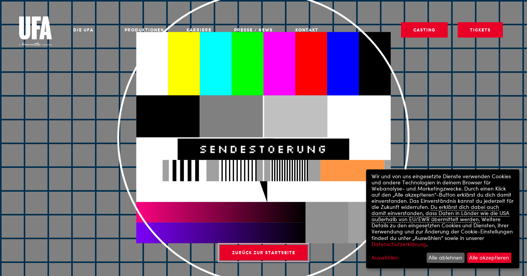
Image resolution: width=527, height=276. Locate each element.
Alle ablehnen (445, 257)
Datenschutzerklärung (399, 244)
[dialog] (442, 218)
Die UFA (83, 30)
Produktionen (144, 30)
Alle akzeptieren (489, 257)
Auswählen (385, 258)
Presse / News (253, 30)
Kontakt (306, 30)
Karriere (199, 30)
